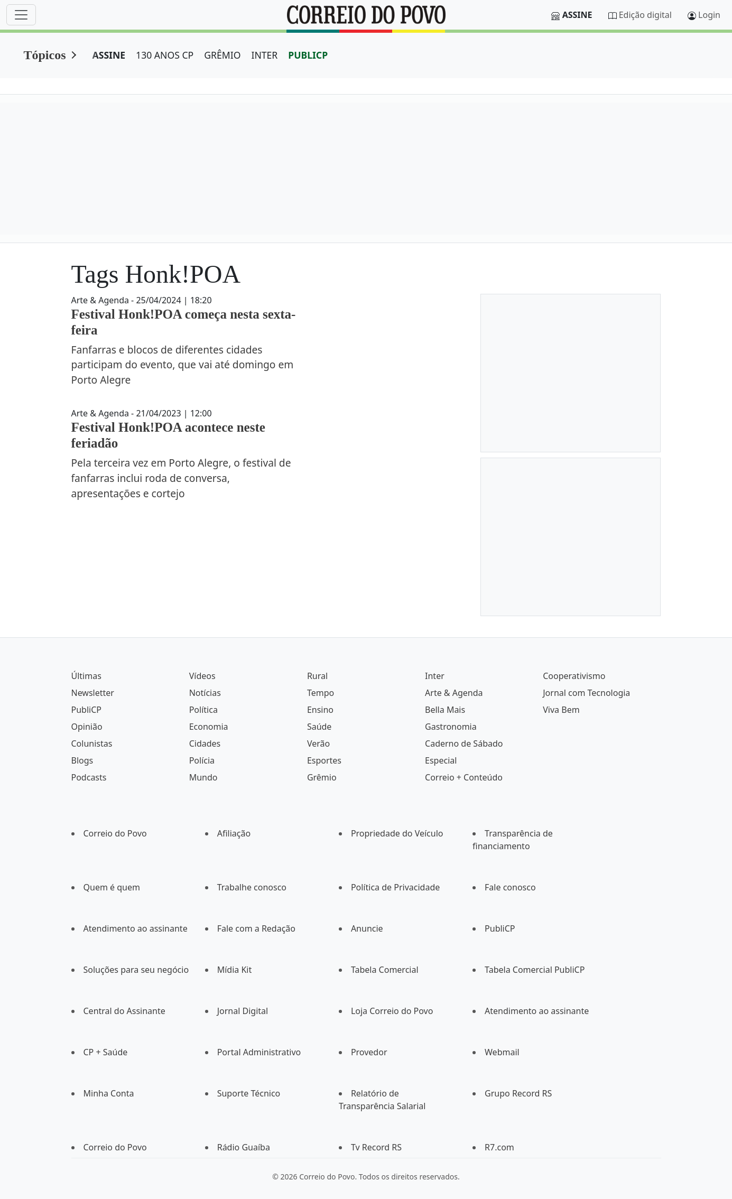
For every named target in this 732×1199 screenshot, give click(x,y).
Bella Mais (445, 709)
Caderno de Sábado (464, 743)
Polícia (202, 760)
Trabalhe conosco (251, 887)
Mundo (203, 777)
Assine (577, 15)
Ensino (320, 709)
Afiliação (234, 833)
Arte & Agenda (454, 693)
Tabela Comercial (385, 969)
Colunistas (92, 743)
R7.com (499, 1147)
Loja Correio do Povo (392, 1011)
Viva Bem (561, 709)
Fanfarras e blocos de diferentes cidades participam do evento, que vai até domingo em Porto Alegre (182, 364)
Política (203, 709)
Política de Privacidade (395, 887)
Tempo (320, 693)
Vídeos (202, 676)
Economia (208, 726)
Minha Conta (109, 1093)
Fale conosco (510, 887)
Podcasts (89, 777)
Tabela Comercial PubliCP (535, 969)
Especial (441, 760)
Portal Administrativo (259, 1052)
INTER (264, 55)
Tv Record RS (376, 1147)
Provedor (369, 1052)
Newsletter (92, 693)
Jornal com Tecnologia (586, 693)
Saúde (319, 726)
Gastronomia (451, 726)
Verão (318, 743)
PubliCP (86, 709)
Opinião (87, 726)
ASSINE (109, 55)
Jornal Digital (242, 1011)
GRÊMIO (222, 55)
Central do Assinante (124, 1011)
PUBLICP (308, 55)
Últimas (86, 676)
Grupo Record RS (518, 1093)
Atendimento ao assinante (136, 928)
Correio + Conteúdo (464, 777)
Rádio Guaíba (243, 1147)
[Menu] (21, 14)
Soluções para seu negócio (136, 969)
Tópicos (45, 55)
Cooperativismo (574, 676)
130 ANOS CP (164, 55)
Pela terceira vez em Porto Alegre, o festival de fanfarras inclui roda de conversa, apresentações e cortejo (181, 478)
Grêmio (322, 777)
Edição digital (645, 15)
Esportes (324, 760)
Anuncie (367, 928)
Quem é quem (112, 887)
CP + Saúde (106, 1052)
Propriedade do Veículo (397, 833)
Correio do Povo (115, 833)
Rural (317, 676)
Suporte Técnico (249, 1093)
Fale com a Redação (256, 928)
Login (709, 15)
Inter (434, 676)
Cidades (205, 743)
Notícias (205, 693)
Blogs (82, 760)
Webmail (502, 1052)
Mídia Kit (234, 969)
